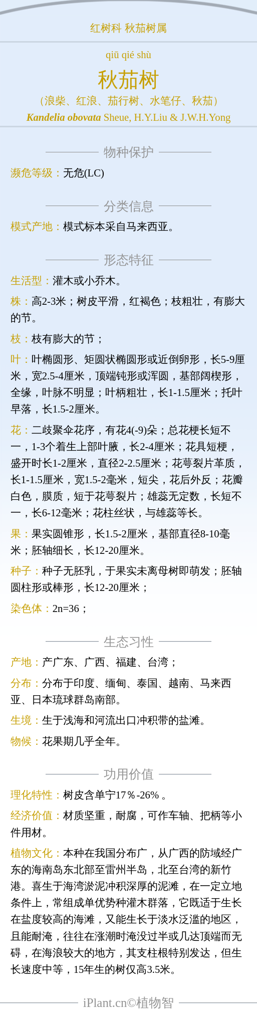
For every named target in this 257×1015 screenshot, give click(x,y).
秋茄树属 (146, 28)
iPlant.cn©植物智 (128, 1002)
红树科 (106, 28)
